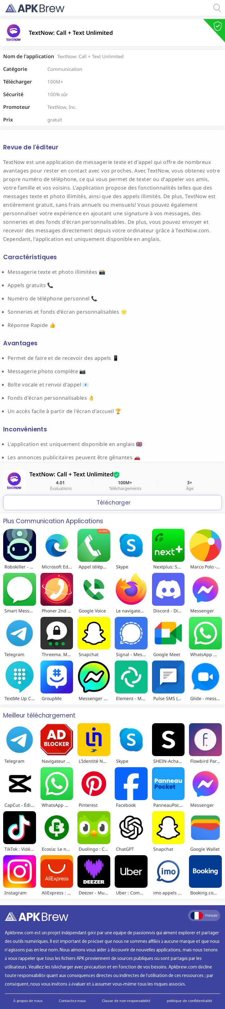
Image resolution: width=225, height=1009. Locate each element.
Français (204, 915)
